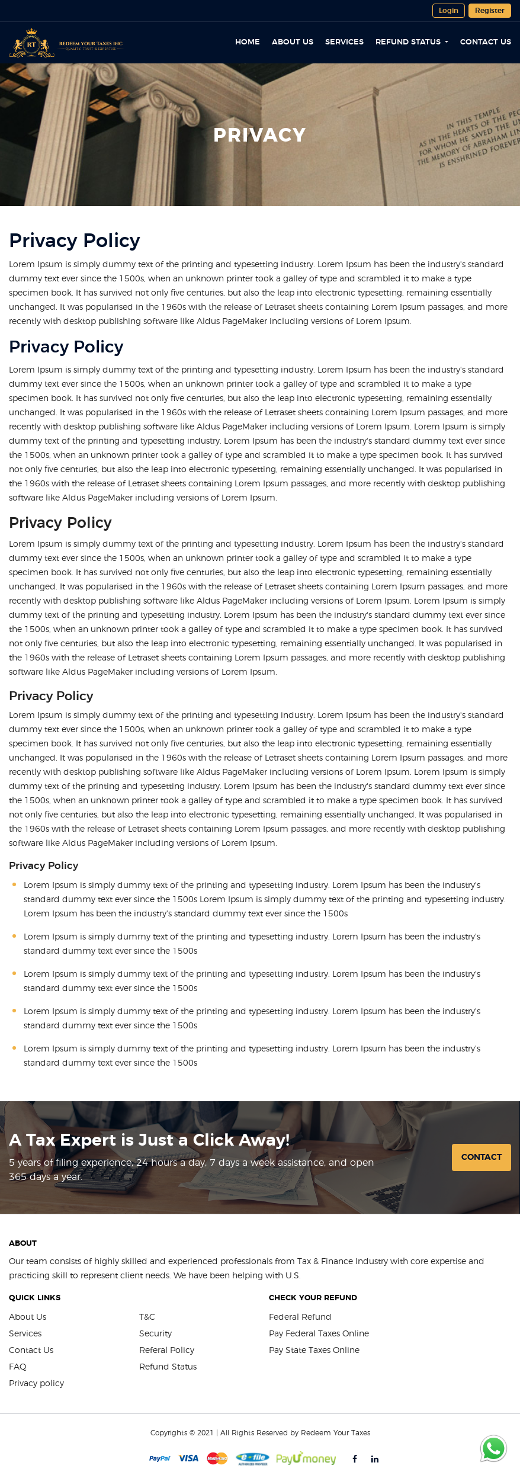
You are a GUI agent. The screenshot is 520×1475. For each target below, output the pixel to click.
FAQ (18, 1367)
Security (155, 1334)
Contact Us (485, 43)
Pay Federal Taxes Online (319, 1334)
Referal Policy (166, 1350)
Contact (481, 1157)
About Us (292, 43)
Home (247, 43)
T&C (147, 1317)
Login (448, 10)
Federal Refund (300, 1317)
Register (490, 10)
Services (344, 43)
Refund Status (409, 43)
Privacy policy (36, 1384)
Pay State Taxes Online (314, 1350)
